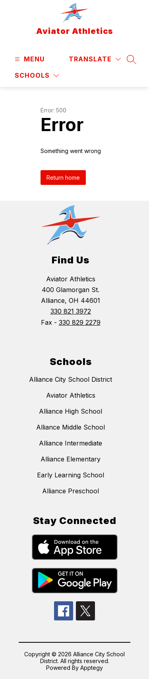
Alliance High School (70, 411)
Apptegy (91, 667)
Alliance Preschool (70, 491)
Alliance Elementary (71, 459)
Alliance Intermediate (70, 443)
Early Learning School (70, 475)
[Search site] (131, 59)
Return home (63, 177)
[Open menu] (29, 59)
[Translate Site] (95, 59)
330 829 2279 (80, 322)
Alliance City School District (70, 379)
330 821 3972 (70, 311)
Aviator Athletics (70, 395)
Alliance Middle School (70, 427)
